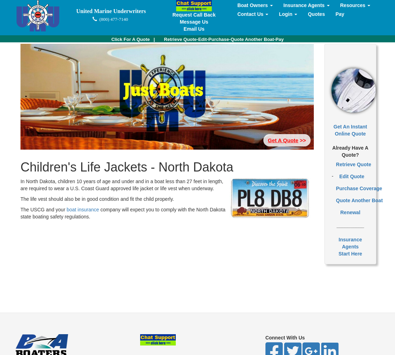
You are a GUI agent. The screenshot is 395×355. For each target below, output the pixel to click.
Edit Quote (351, 176)
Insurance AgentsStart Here (350, 247)
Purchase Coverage (359, 188)
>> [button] (287, 140)
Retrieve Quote (353, 164)
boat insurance (84, 209)
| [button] (133, 39)
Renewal (350, 212)
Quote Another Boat (359, 200)
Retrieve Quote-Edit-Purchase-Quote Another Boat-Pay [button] (224, 39)
